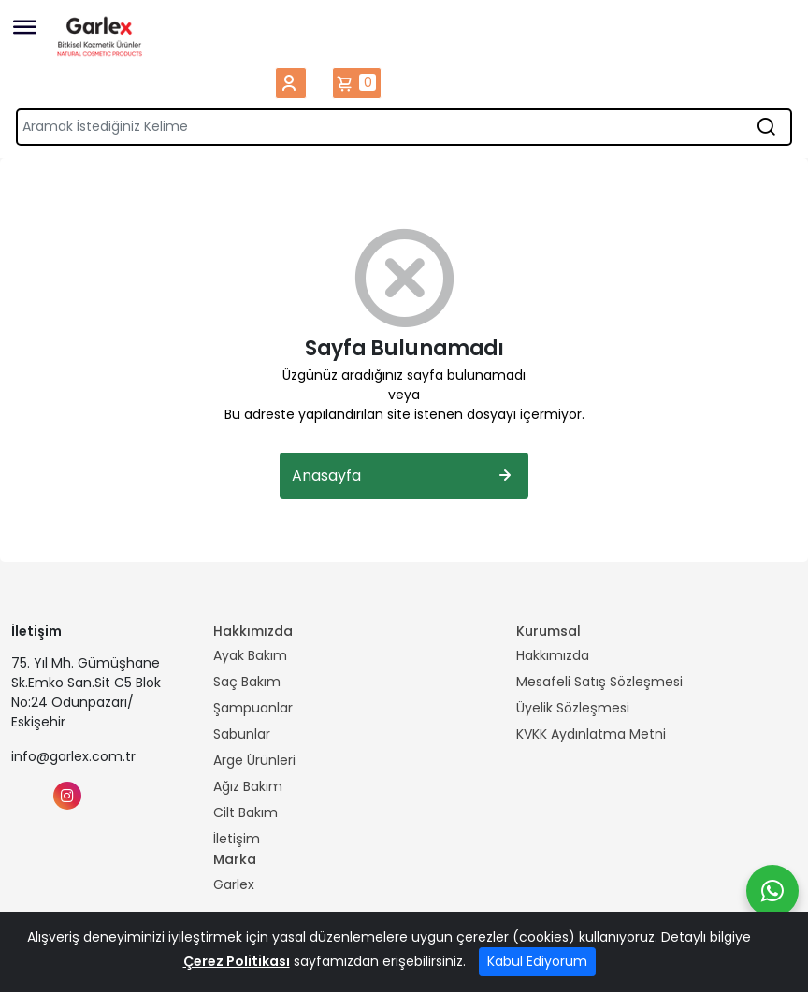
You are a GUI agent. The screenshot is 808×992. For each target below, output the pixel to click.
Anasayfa (404, 476)
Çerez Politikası (236, 961)
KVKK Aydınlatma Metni (591, 734)
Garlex (233, 884)
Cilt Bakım (245, 812)
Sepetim (357, 83)
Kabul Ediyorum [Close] (537, 961)
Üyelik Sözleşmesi (572, 707)
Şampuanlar (253, 707)
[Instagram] (67, 796)
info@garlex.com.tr (73, 756)
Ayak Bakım (250, 655)
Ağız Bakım (247, 786)
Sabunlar (241, 734)
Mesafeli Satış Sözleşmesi (599, 681)
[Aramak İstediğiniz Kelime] (766, 127)
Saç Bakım (247, 681)
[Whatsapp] (772, 891)
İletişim (236, 838)
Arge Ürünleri (254, 760)
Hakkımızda (552, 655)
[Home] (100, 36)
